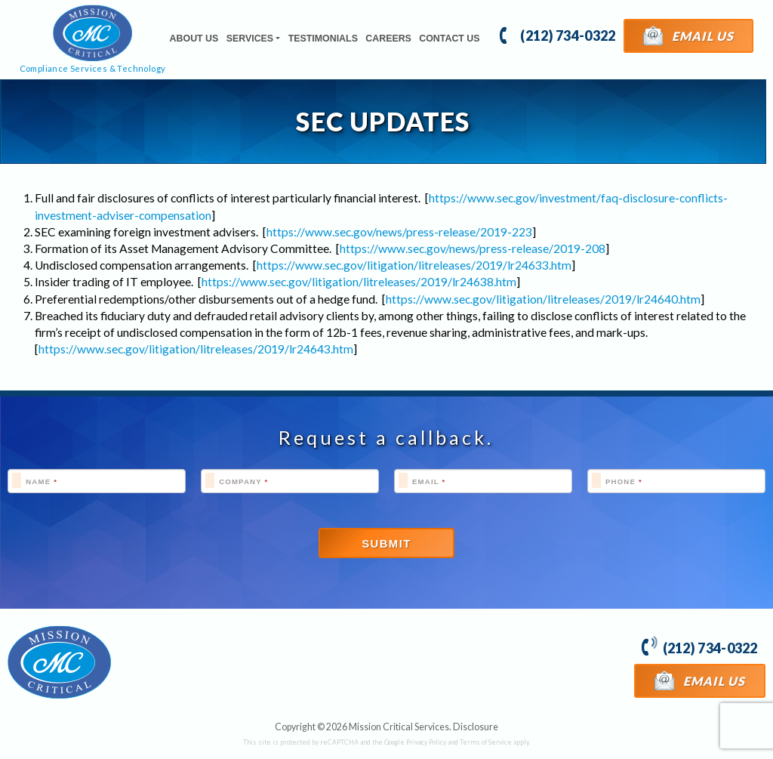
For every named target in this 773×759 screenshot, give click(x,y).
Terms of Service (486, 742)
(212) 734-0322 (557, 34)
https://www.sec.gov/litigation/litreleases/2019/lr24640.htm (543, 299)
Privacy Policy (426, 742)
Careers (388, 38)
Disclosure (475, 727)
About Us (194, 38)
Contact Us (449, 38)
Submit (386, 544)
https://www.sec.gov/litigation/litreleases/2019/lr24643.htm (195, 349)
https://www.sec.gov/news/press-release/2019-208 (472, 248)
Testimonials (323, 38)
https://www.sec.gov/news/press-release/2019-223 (399, 232)
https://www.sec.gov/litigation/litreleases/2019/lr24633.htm (414, 265)
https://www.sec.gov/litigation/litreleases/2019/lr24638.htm (359, 281)
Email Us (689, 35)
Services (249, 38)
